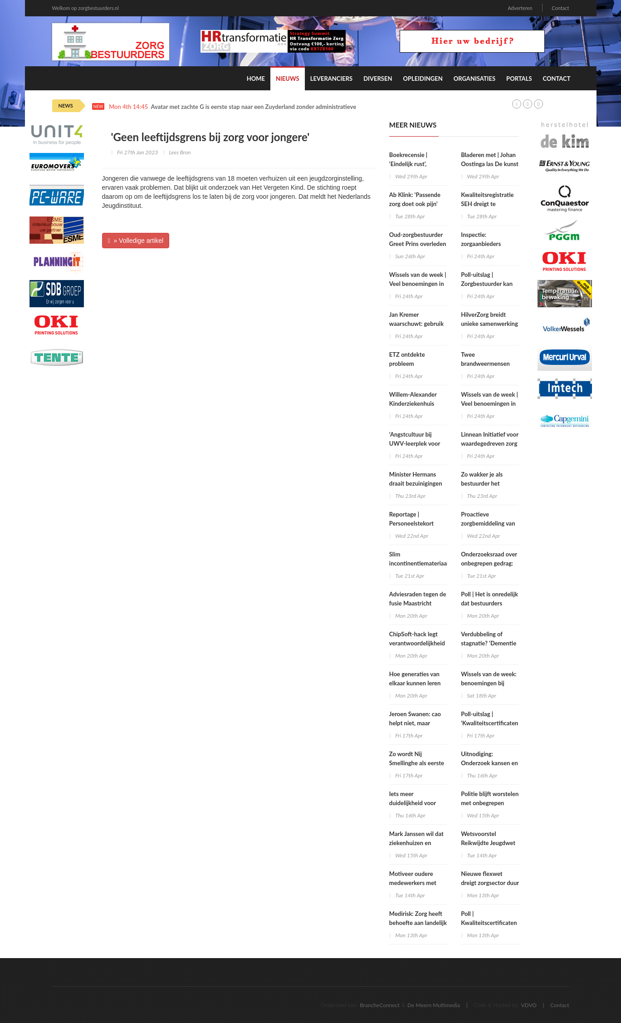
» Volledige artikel (136, 240)
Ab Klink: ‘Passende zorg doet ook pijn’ (414, 199)
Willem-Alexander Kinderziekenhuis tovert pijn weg (413, 403)
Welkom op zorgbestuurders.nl (85, 8)
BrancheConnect (380, 1005)
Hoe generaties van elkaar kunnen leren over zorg (415, 683)
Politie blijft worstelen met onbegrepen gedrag (489, 803)
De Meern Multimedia (433, 1005)
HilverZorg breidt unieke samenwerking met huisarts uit (489, 323)
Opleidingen (422, 78)
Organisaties (474, 78)
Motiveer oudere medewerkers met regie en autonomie (414, 882)
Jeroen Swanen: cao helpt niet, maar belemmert (415, 723)
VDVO (529, 1005)
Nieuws (287, 78)
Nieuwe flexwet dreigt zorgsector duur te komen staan (490, 882)
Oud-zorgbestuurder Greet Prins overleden (417, 239)
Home (256, 78)
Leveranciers (331, 78)
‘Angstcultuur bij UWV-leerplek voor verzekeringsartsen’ (414, 443)
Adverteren (520, 8)
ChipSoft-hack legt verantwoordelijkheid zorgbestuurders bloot (418, 643)
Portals (519, 78)
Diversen (377, 78)
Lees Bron (180, 152)
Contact (560, 8)
